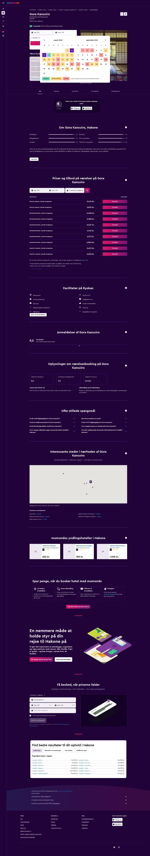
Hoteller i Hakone (83, 9)
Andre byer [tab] (36, 750)
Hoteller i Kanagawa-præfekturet (67, 9)
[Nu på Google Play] (76, 108)
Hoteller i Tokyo (37, 760)
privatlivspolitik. (34, 726)
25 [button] (49, 69)
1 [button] (67, 50)
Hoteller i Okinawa (37, 765)
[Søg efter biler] (3, 17)
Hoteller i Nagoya (37, 768)
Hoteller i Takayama (38, 771)
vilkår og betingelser (61, 724)
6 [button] (58, 55)
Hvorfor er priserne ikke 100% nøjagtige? (79, 803)
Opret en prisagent (109, 594)
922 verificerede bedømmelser (52, 26)
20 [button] (58, 64)
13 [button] (58, 59)
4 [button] (96, 50)
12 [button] (53, 59)
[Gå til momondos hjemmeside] (13, 3)
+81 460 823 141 (35, 23)
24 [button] (44, 69)
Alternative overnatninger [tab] (52, 750)
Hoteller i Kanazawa (85, 773)
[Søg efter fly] (3, 9)
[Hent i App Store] (87, 108)
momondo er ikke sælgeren (79, 796)
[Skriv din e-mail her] (54, 710)
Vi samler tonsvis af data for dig (79, 800)
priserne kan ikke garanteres (65, 791)
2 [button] (71, 50)
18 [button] (49, 64)
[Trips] (3, 26)
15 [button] (67, 59)
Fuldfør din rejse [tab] (81, 750)
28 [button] (63, 69)
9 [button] (71, 55)
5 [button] (53, 55)
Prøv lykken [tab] (68, 750)
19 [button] (53, 64)
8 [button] (67, 55)
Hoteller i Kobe (83, 768)
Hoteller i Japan (52, 9)
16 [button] (72, 59)
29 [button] (67, 69)
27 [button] (58, 69)
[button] (3, 3)
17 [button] (44, 64)
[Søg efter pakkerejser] (3, 21)
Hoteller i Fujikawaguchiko (40, 773)
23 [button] (72, 64)
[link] (78, 607)
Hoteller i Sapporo (84, 771)
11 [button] (48, 59)
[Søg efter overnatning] (3, 13)
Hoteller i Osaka (83, 760)
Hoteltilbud (33, 9)
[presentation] (87, 108)
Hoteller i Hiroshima (85, 765)
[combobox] (54, 699)
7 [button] (62, 55)
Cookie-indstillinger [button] (35, 269)
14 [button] (62, 59)
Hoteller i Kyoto (37, 763)
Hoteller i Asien (42, 9)
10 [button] (44, 59)
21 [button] (62, 64)
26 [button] (53, 69)
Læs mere (85, 260)
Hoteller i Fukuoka (84, 763)
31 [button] (44, 73)
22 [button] (67, 64)
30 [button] (72, 69)
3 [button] (44, 55)
